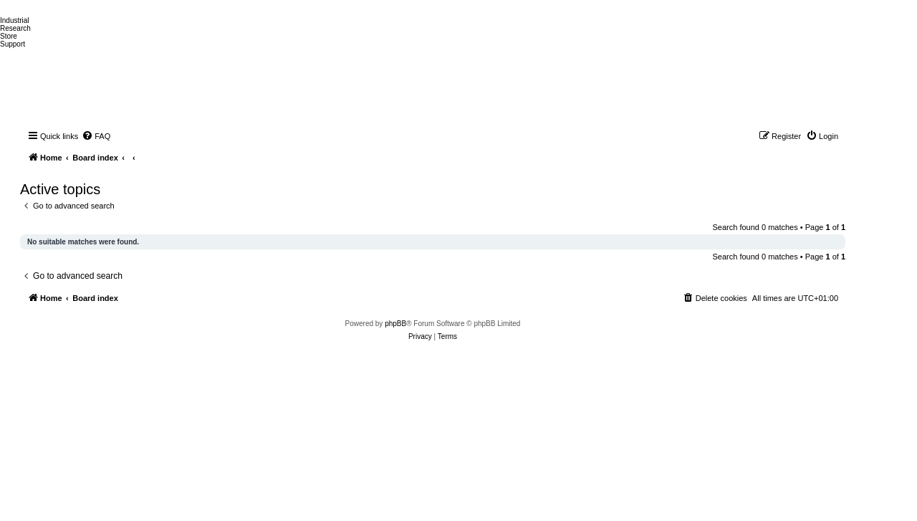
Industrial (14, 20)
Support (12, 44)
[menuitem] (96, 136)
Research (15, 28)
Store (8, 36)
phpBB (395, 324)
